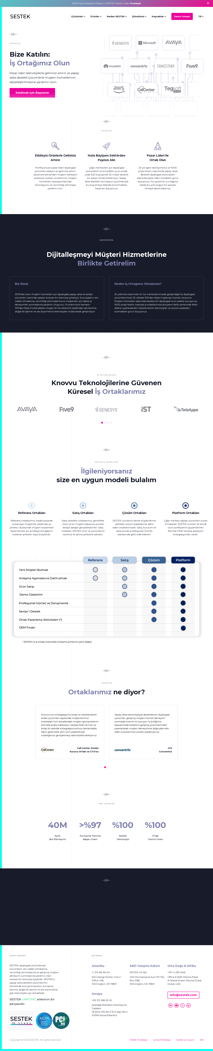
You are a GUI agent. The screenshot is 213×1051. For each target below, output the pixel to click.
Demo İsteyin (182, 16)
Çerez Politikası (161, 1039)
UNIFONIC (29, 999)
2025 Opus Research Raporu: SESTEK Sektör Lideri (106, 3)
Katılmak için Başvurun (32, 92)
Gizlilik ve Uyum (185, 1039)
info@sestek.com (183, 995)
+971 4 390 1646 (176, 972)
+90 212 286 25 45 (102, 1000)
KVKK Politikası (138, 1039)
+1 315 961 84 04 (101, 972)
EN (201, 1039)
